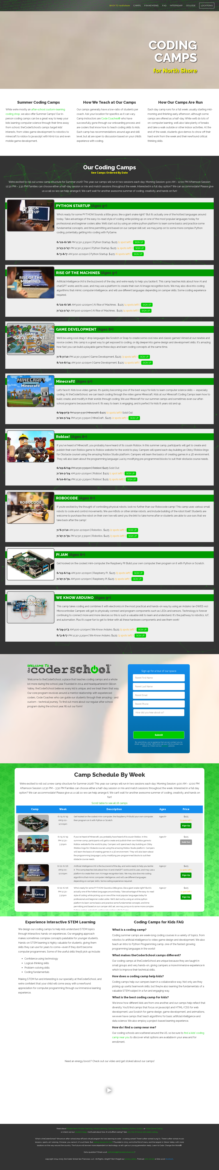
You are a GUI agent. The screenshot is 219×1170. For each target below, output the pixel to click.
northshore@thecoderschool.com (121, 1152)
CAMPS (137, 5)
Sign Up (186, 826)
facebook (169, 1159)
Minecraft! (65, 381)
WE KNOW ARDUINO (75, 597)
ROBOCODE (67, 498)
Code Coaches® (110, 118)
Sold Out (186, 842)
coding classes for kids (102, 1142)
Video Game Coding (154, 1128)
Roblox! (63, 436)
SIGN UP (139, 242)
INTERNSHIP (176, 5)
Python (133, 1128)
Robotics (125, 1128)
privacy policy (130, 1159)
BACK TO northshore (120, 5)
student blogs (81, 1132)
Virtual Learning (100, 1128)
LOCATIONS (207, 5)
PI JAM (62, 554)
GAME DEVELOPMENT (76, 329)
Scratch (140, 1128)
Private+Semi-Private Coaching (79, 1128)
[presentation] (158, 723)
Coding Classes (114, 1128)
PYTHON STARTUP (73, 205)
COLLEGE (191, 5)
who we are (149, 1159)
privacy (165, 746)
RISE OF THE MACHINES (78, 272)
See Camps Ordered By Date (109, 172)
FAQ (164, 5)
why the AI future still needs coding (142, 1132)
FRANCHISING (151, 5)
